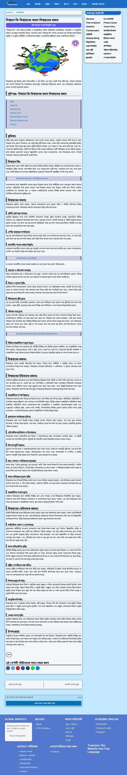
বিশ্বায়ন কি (13, 105)
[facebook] (110, 4)
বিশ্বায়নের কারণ (15, 109)
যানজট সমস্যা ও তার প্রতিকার (26, 258)
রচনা (9, 654)
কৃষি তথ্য (69, 732)
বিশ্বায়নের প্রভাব (15, 113)
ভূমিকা (12, 102)
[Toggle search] (120, 4)
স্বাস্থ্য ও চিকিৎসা (72, 724)
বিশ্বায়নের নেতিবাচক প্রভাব (19, 120)
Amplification (101, 724)
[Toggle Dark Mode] (115, 4)
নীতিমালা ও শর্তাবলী (26, 755)
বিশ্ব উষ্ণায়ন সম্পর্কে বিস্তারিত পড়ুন (44, 25)
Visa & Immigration (17, 735)
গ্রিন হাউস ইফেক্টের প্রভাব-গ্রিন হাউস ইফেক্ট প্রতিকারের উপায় (36, 334)
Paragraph (100, 732)
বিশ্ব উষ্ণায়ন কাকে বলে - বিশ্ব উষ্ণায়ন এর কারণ (32, 178)
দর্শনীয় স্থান (70, 736)
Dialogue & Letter (103, 728)
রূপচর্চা (68, 740)
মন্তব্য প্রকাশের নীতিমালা (28, 767)
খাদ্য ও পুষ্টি (70, 728)
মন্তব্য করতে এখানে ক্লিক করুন (43, 703)
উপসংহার (13, 124)
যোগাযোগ (22, 771)
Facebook (55, 751)
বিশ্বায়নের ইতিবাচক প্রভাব (19, 117)
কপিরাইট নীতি (24, 763)
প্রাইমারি (39, 724)
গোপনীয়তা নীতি (25, 759)
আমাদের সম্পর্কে (25, 751)
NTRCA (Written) (43, 728)
